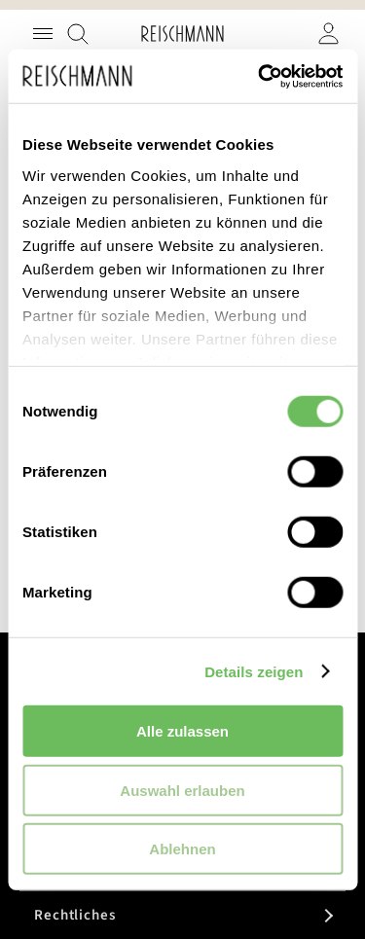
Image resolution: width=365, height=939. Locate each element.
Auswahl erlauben (182, 789)
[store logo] (182, 33)
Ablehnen (182, 849)
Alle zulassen (182, 731)
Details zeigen (253, 671)
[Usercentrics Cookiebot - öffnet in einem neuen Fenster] (260, 76)
